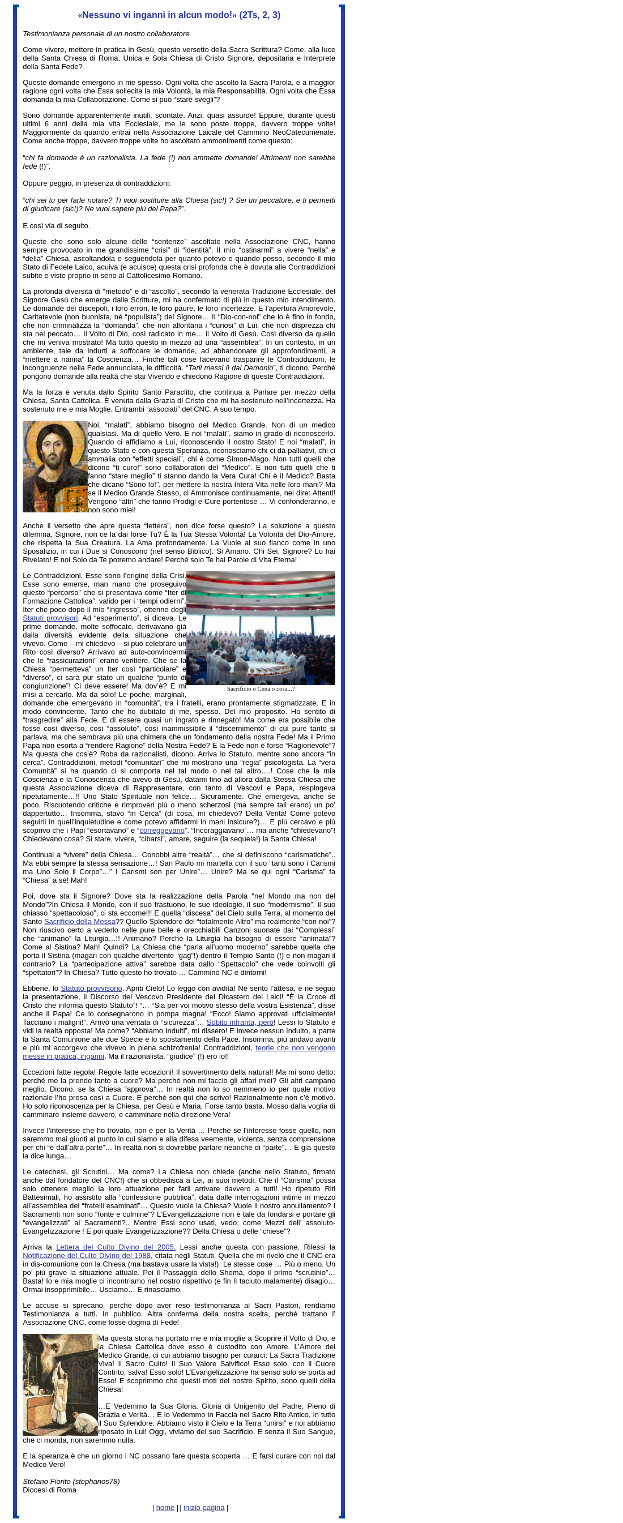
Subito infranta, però (240, 1022)
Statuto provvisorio (91, 988)
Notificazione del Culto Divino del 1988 (87, 1255)
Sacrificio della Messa (80, 921)
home (165, 1507)
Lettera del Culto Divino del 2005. (116, 1247)
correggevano (162, 830)
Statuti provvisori (50, 618)
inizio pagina (204, 1507)
